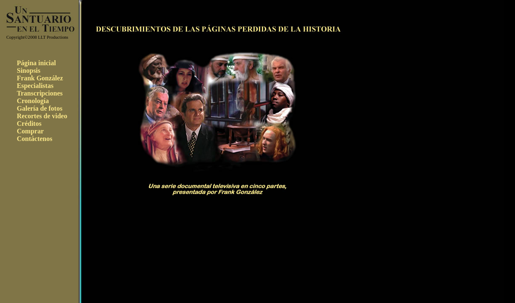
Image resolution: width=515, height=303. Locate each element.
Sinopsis (28, 70)
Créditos (29, 123)
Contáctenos (34, 138)
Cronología (33, 100)
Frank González (40, 78)
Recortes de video (42, 116)
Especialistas (35, 85)
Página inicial (36, 62)
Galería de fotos (39, 108)
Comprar (30, 131)
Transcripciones (40, 93)
